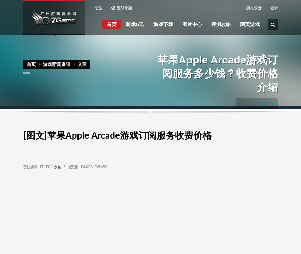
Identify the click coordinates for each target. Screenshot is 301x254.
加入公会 (254, 7)
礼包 (98, 7)
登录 (274, 7)
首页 (112, 24)
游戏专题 (121, 7)
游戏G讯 (135, 24)
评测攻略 (221, 24)
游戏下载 (163, 24)
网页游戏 (250, 24)
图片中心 (192, 24)
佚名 (57, 166)
